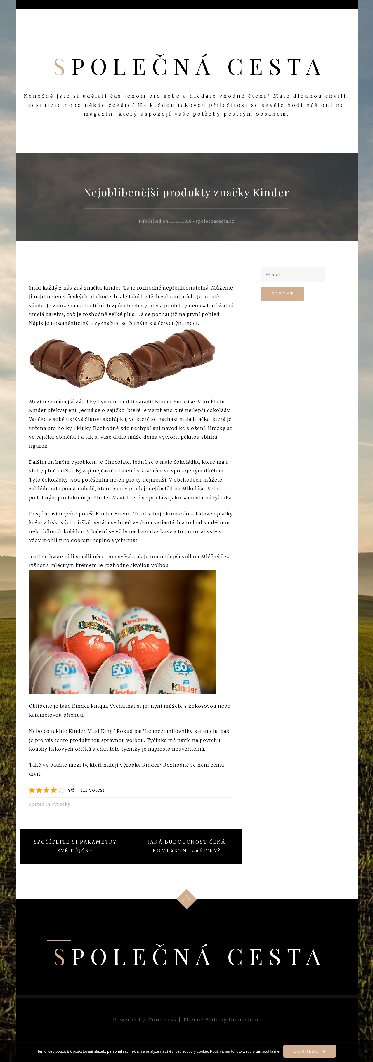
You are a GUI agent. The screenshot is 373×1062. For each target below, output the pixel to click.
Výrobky (60, 804)
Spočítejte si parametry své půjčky (75, 846)
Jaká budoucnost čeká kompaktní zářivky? (186, 846)
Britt (211, 1020)
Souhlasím (309, 1051)
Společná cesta (189, 65)
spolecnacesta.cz (215, 221)
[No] (366, 1051)
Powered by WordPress (145, 1020)
